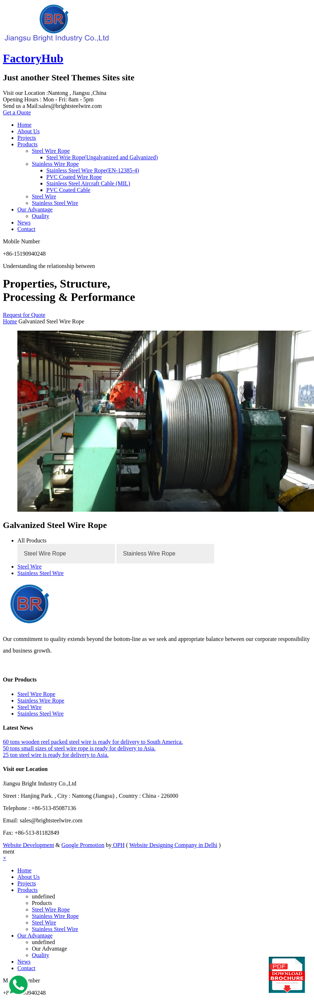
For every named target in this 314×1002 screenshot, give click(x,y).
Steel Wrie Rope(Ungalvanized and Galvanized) (102, 157)
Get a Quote (17, 112)
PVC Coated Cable (68, 190)
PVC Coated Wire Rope (74, 177)
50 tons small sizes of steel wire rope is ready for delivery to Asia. (79, 748)
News (23, 222)
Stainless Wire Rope (55, 164)
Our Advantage (34, 209)
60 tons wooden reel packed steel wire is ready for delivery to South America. (93, 742)
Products (27, 144)
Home (24, 125)
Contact (26, 229)
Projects (26, 138)
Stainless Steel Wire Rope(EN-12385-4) (92, 170)
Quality (40, 216)
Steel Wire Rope (51, 151)
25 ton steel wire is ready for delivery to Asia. (56, 755)
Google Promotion (83, 845)
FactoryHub (33, 58)
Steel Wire (44, 196)
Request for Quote (24, 315)
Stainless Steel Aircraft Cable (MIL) (88, 183)
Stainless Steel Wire (55, 203)
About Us (28, 131)
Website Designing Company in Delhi (173, 845)
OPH (117, 845)
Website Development (28, 845)
